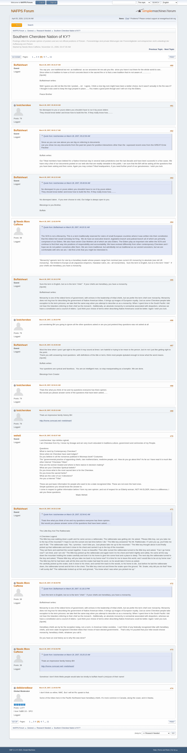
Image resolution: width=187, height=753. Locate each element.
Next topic (169, 49)
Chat (127, 19)
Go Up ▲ (174, 750)
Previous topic (156, 49)
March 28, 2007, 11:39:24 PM (49, 320)
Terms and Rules (164, 750)
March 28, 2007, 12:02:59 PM (49, 221)
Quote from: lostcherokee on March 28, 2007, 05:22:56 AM (67, 136)
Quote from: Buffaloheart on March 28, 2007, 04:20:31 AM (67, 227)
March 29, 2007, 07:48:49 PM (49, 583)
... (35, 57)
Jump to (138, 733)
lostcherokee (23, 105)
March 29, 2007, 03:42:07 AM (49, 435)
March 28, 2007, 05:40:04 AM (49, 105)
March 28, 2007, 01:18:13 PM (49, 279)
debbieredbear (24, 688)
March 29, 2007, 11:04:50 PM (49, 688)
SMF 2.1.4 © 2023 (15, 750)
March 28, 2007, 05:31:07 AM (49, 65)
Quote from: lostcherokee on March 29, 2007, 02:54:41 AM (67, 515)
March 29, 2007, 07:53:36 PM (49, 649)
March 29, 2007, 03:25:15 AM (49, 410)
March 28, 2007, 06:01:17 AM (49, 130)
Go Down (16, 57)
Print (171, 57)
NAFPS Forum (22, 11)
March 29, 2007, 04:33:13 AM (49, 509)
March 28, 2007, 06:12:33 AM (49, 177)
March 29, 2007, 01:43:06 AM (49, 345)
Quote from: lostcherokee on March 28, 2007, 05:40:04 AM (67, 183)
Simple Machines (29, 750)
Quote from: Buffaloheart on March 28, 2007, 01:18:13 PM (67, 589)
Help (154, 750)
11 (51, 57)
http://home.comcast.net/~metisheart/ (56, 421)
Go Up (14, 722)
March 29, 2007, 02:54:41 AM (49, 385)
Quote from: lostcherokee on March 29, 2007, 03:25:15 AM (67, 655)
